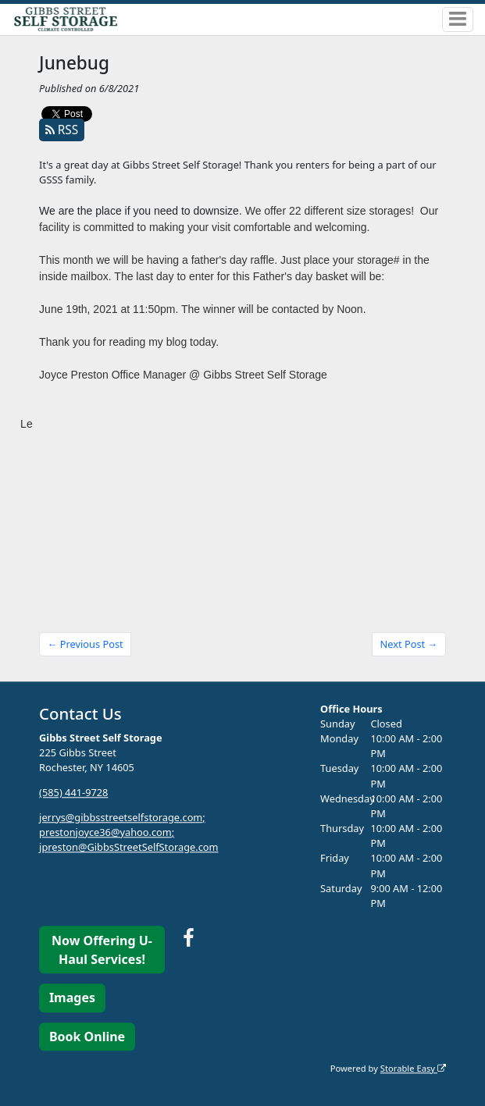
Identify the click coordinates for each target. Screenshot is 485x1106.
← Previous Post (85, 644)
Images (72, 998)
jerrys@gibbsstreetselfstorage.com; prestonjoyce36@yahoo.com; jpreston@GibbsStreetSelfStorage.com (128, 832)
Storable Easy (413, 1068)
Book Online (87, 1036)
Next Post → (409, 644)
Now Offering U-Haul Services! (102, 950)
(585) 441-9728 (73, 792)
